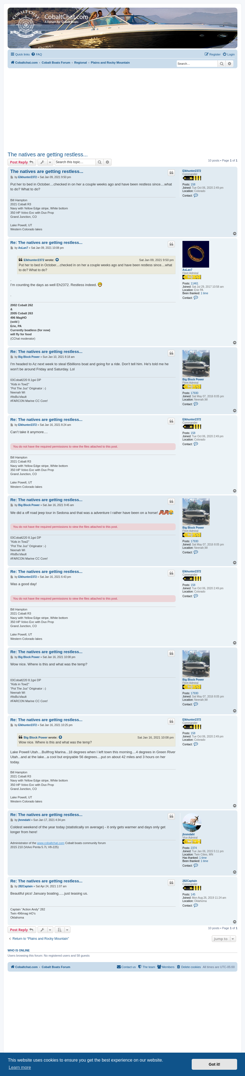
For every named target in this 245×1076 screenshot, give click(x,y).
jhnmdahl (188, 834)
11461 (195, 283)
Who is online (19, 950)
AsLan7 (187, 269)
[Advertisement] (122, 109)
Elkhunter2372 (191, 170)
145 (193, 894)
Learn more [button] (20, 1067)
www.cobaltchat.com (50, 843)
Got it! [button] (214, 1064)
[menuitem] (36, 54)
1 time (204, 293)
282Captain (189, 880)
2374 (194, 847)
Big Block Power (193, 379)
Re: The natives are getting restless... (46, 242)
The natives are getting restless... (48, 154)
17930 (195, 393)
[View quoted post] (57, 260)
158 (193, 184)
